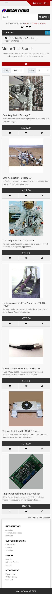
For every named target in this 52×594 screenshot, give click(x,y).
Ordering (9, 535)
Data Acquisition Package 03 (16, 177)
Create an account (39, 23)
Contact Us (10, 544)
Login (27, 23)
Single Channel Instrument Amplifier (21, 493)
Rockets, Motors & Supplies (23, 38)
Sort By (6, 70)
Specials (8, 565)
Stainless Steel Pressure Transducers (21, 368)
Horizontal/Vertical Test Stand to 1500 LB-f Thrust (24, 304)
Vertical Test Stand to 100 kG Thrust (20, 431)
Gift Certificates (11, 562)
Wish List (9, 579)
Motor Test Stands (12, 41)
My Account (10, 574)
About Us (9, 530)
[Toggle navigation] (6, 3)
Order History (11, 577)
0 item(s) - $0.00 (41, 3)
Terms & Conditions (13, 533)
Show (32, 70)
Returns (8, 547)
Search (44, 17)
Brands (8, 559)
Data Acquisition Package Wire (18, 240)
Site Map (9, 550)
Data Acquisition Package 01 (16, 115)
